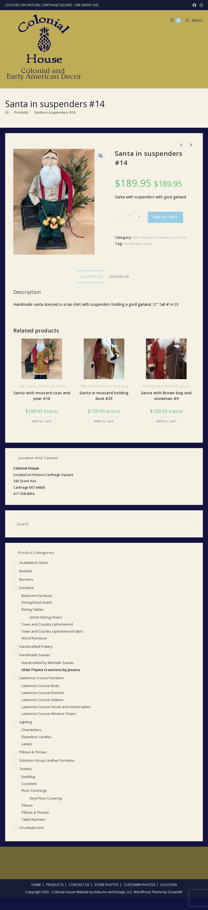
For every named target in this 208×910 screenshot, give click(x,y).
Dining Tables (32, 609)
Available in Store (33, 562)
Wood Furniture (34, 638)
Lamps (26, 743)
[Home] (7, 112)
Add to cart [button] (42, 421)
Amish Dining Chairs (46, 617)
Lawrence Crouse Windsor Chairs (48, 713)
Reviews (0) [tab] (119, 276)
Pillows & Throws (33, 752)
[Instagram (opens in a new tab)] (200, 5)
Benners (26, 579)
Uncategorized (31, 827)
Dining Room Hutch (36, 602)
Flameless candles (36, 736)
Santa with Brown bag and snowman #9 (166, 395)
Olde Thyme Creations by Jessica (159, 237)
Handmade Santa (137, 243)
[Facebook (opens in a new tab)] (194, 5)
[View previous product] (181, 145)
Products (54, 884)
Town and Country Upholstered (47, 624)
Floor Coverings (34, 790)
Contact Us (79, 884)
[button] (100, 156)
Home (36, 884)
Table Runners (33, 819)
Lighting (25, 722)
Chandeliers (31, 729)
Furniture (26, 587)
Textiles (25, 768)
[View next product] (191, 145)
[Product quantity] (129, 216)
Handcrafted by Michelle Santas (47, 662)
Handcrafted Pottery (36, 646)
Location (168, 884)
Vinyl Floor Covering (46, 798)
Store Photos (106, 884)
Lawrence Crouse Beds (40, 685)
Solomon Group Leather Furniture (46, 760)
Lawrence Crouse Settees (42, 699)
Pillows (27, 805)
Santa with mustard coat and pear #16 (42, 395)
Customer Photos (139, 884)
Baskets (25, 571)
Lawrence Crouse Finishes (42, 692)
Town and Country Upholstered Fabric (52, 631)
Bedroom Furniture (36, 595)
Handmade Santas (34, 654)
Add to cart (165, 217)
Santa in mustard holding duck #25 (103, 395)
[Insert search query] (104, 523)
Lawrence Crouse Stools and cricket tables (56, 706)
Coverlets (29, 783)
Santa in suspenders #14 (54, 112)
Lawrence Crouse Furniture (41, 677)
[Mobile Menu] (192, 20)
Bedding (28, 776)
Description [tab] (91, 276)
